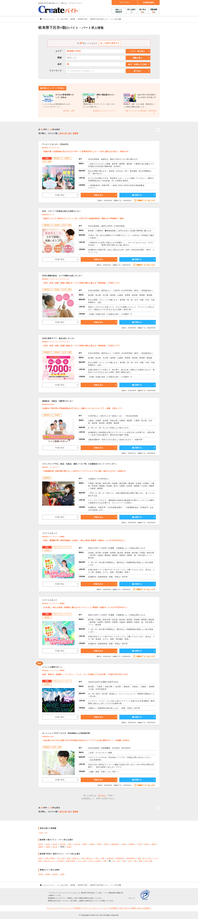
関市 (70, 844)
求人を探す (131, 9)
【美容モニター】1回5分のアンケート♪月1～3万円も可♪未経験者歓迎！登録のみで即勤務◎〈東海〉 (83, 218)
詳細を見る (98, 195)
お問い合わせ (124, 908)
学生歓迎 (60, 861)
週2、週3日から (87, 858)
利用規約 (77, 908)
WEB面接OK (130, 858)
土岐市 (123, 844)
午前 (129, 861)
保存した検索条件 (118, 11)
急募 (102, 858)
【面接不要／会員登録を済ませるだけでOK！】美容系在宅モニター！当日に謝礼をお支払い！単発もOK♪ (85, 151)
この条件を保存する (109, 43)
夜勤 (140, 861)
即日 (97, 858)
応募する (137, 195)
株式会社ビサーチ (48, 214)
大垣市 (47, 844)
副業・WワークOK (144, 858)
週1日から (76, 858)
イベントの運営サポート (52, 667)
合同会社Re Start (48, 736)
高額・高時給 (50, 858)
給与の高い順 (64, 133)
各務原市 (131, 844)
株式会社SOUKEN (48, 404)
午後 (135, 861)
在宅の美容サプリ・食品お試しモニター (58, 338)
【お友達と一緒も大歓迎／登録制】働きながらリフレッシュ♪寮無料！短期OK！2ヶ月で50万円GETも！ (85, 607)
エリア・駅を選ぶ (137, 51)
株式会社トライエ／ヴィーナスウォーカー (56, 279)
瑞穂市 (153, 844)
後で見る (142, 11)
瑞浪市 (92, 844)
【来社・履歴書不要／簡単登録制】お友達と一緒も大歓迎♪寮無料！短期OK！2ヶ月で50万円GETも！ (84, 540)
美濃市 (85, 844)
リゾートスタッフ (49, 533)
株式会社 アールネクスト (51, 467)
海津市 (69, 847)
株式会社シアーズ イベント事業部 (53, 670)
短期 (68, 858)
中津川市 (77, 844)
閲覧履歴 (153, 11)
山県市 (146, 844)
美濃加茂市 (115, 844)
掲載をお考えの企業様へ (141, 908)
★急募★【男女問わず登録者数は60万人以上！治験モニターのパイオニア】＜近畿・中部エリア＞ (82, 408)
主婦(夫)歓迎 (70, 861)
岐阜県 (40, 874)
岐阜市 (40, 844)
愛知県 (55, 874)
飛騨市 (40, 847)
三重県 (62, 874)
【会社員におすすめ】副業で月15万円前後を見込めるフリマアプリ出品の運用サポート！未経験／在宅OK (85, 740)
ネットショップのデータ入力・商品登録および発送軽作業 (66, 733)
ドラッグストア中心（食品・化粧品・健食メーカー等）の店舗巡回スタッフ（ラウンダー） (79, 464)
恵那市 (106, 844)
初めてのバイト (49, 861)
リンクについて (53, 908)
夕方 (118, 861)
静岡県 (47, 874)
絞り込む (137, 71)
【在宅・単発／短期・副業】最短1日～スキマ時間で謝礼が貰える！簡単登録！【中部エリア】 (81, 283)
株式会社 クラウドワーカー (51, 147)
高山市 (55, 844)
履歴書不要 (120, 858)
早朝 (105, 861)
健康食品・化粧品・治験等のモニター (57, 401)
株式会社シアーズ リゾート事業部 (53, 536)
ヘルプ (105, 908)
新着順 (75, 133)
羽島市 (99, 844)
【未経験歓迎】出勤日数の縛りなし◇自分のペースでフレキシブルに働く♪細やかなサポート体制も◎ (84, 471)
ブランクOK (81, 861)
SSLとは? (132, 898)
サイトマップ (66, 908)
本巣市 (47, 847)
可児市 (139, 844)
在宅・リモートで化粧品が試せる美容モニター (61, 211)
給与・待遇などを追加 (137, 64)
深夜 (124, 861)
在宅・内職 (148, 861)
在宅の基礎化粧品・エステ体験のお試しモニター (62, 276)
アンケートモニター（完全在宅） (56, 144)
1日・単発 (61, 858)
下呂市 (40, 833)
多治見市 (63, 844)
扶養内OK (110, 858)
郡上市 (55, 847)
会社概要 (113, 908)
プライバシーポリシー (92, 908)
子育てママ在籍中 (94, 861)
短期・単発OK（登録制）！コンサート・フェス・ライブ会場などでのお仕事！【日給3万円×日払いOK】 (85, 674)
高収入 (40, 858)
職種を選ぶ (137, 58)
